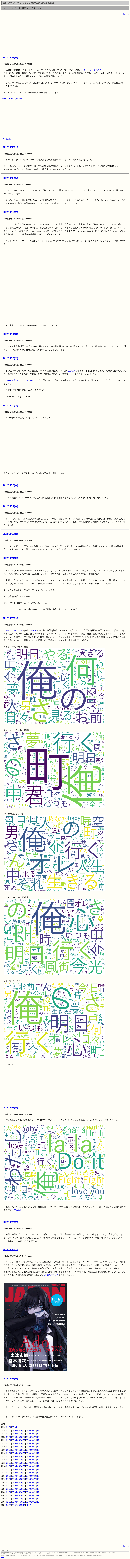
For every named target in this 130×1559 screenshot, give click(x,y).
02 (10, 1427)
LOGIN (39, 8)
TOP (3, 8)
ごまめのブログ (51, 1275)
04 (16, 1427)
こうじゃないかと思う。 (92, 70)
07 (24, 1430)
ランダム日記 (7, 139)
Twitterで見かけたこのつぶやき (20, 380)
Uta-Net (33, 630)
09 (30, 1430)
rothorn (2, 1557)
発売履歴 (22, 8)
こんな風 (71, 371)
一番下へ (125, 14)
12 (38, 1430)
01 (7, 1427)
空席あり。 (19, 1210)
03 (13, 1427)
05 (18, 1430)
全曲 (28, 8)
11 (35, 1430)
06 (21, 1430)
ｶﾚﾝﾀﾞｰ (14, 8)
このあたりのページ (13, 630)
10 (32, 1430)
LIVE (9, 8)
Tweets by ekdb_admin (11, 98)
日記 (33, 8)
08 (27, 1430)
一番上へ (125, 1546)
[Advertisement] (65, 35)
